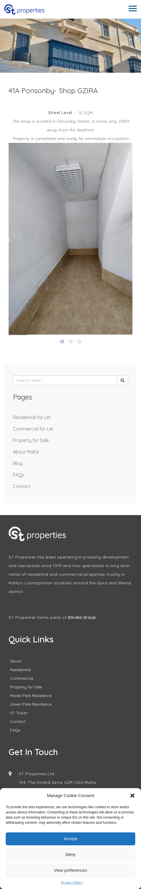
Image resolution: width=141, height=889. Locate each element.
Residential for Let (32, 417)
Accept (70, 838)
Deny (70, 854)
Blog (17, 463)
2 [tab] (70, 342)
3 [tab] (79, 342)
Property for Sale (31, 440)
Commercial (21, 678)
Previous (8, 240)
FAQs (18, 475)
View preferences (70, 870)
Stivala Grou (80, 617)
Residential (20, 669)
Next (132, 240)
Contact (21, 486)
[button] (132, 795)
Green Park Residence (31, 704)
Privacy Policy (72, 882)
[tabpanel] (70, 239)
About (15, 661)
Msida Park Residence (31, 695)
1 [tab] (62, 342)
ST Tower (19, 712)
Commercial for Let (33, 429)
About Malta (26, 452)
